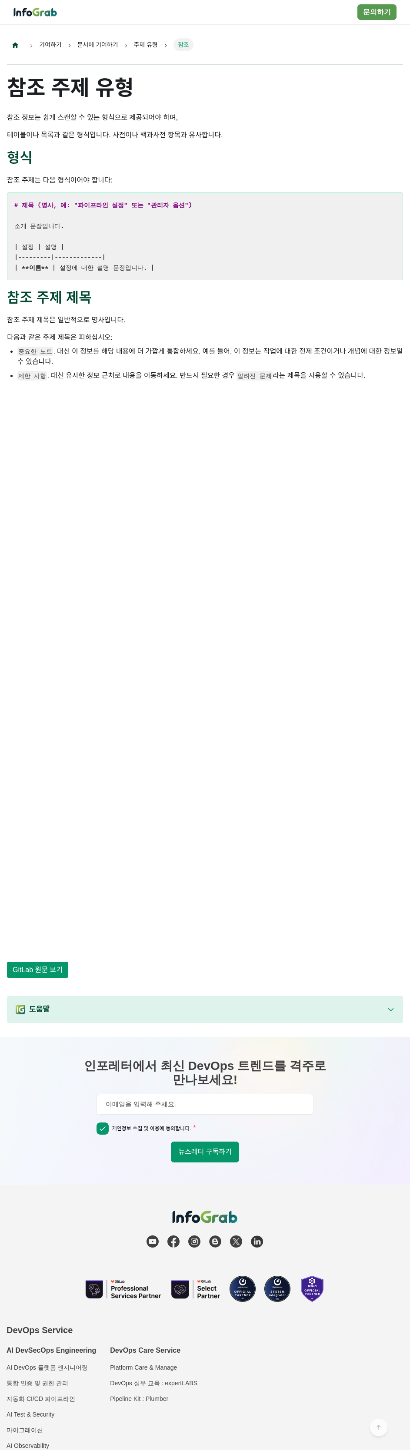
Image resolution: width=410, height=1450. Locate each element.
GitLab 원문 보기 (38, 969)
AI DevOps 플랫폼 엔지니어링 (47, 1367)
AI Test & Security (30, 1414)
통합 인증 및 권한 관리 (37, 1383)
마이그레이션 (25, 1430)
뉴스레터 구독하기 (204, 1151)
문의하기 (377, 12)
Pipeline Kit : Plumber (139, 1398)
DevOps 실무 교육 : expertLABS (153, 1383)
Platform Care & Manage (143, 1367)
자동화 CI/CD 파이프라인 (41, 1398)
